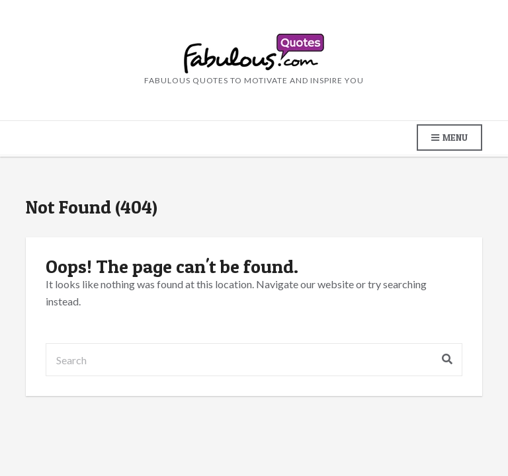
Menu (449, 138)
